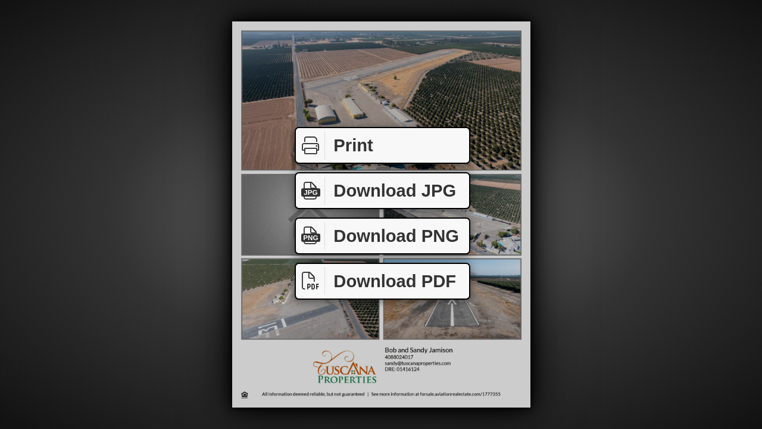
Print (334, 146)
